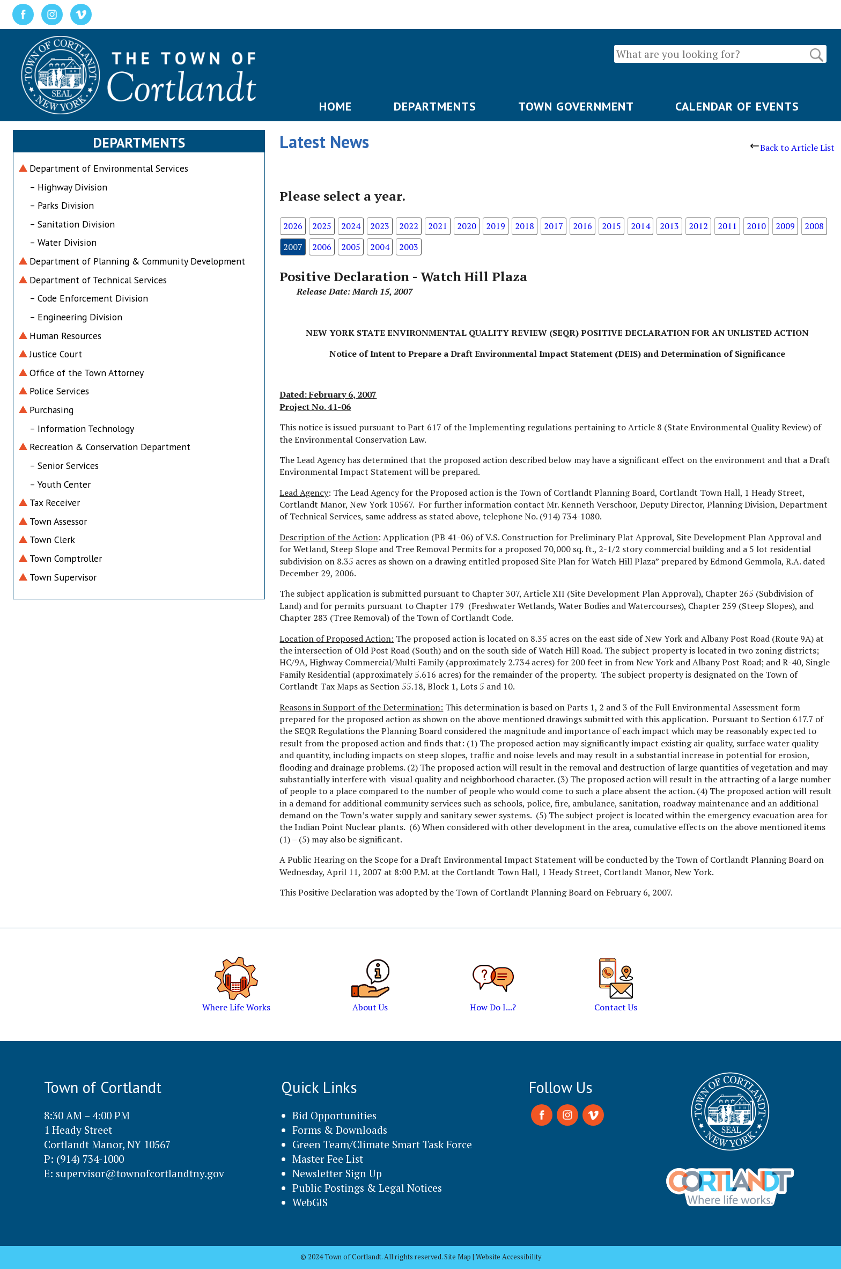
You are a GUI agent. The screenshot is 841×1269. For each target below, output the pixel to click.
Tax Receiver (54, 502)
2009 (785, 226)
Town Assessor (58, 521)
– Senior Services (64, 465)
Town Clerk (52, 539)
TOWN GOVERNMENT (576, 106)
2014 (640, 226)
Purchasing (51, 410)
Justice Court (55, 354)
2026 (293, 226)
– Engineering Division (75, 317)
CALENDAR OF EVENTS (737, 106)
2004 (379, 247)
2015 (611, 226)
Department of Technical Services (98, 280)
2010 (756, 226)
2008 (814, 226)
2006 (321, 247)
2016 (582, 226)
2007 (293, 247)
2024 (350, 226)
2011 (727, 226)
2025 (321, 226)
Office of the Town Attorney (86, 372)
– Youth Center (60, 484)
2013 (669, 226)
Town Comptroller (65, 558)
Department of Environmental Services (108, 168)
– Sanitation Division (72, 224)
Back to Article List (792, 147)
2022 (408, 226)
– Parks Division (61, 205)
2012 (698, 226)
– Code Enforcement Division (88, 298)
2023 (379, 226)
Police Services (59, 391)
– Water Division (63, 242)
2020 (466, 226)
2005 (350, 247)
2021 (437, 226)
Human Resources (65, 335)
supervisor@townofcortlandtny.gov (140, 1173)
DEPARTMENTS (435, 106)
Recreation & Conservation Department (109, 447)
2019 (495, 226)
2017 (553, 226)
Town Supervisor (63, 577)
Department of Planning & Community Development (137, 261)
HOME (335, 106)
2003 (408, 247)
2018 (524, 226)
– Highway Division (68, 187)
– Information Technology (81, 428)
